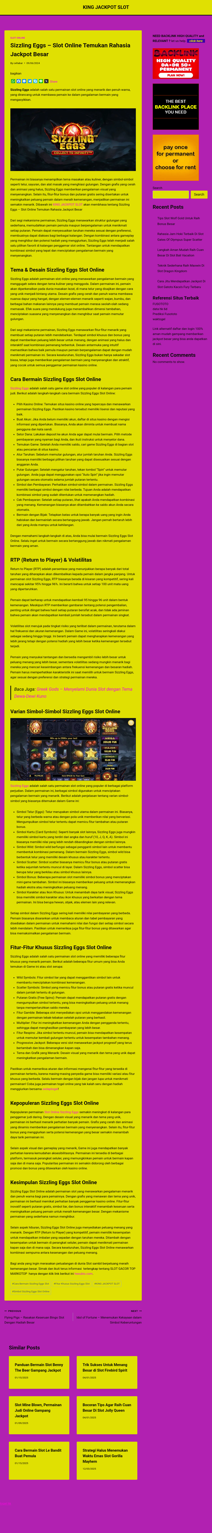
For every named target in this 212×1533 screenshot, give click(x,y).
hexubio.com (83, 1273)
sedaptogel (50, 1089)
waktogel (159, 319)
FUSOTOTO (160, 304)
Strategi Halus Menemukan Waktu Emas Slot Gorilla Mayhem (105, 1456)
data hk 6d (160, 309)
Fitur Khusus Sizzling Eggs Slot (72, 1283)
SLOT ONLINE (17, 38)
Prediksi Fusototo (165, 314)
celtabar (18, 63)
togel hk (5, 1503)
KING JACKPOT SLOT (68, 204)
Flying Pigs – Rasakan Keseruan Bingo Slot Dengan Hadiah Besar (37, 1316)
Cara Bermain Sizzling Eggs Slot (30, 1283)
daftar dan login (184, 329)
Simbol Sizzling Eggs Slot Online (30, 1291)
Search (157, 188)
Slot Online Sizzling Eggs (61, 1112)
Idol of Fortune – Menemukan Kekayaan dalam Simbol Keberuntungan (109, 1316)
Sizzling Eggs (19, 388)
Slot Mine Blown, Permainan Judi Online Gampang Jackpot (38, 1410)
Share (53, 81)
